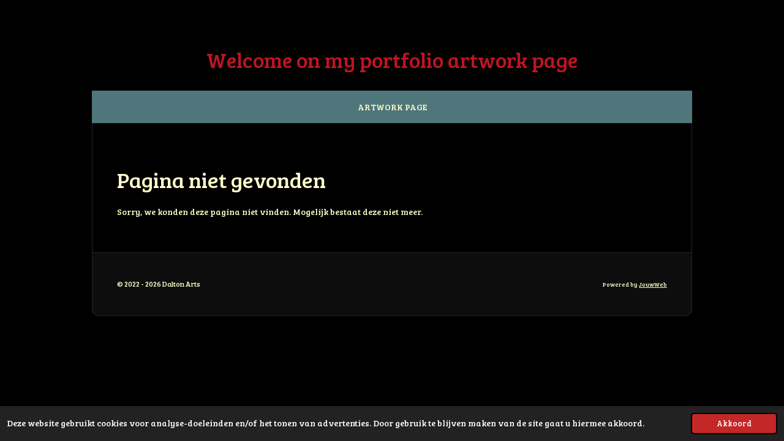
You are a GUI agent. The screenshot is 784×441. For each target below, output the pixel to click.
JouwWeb (653, 284)
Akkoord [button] (734, 423)
